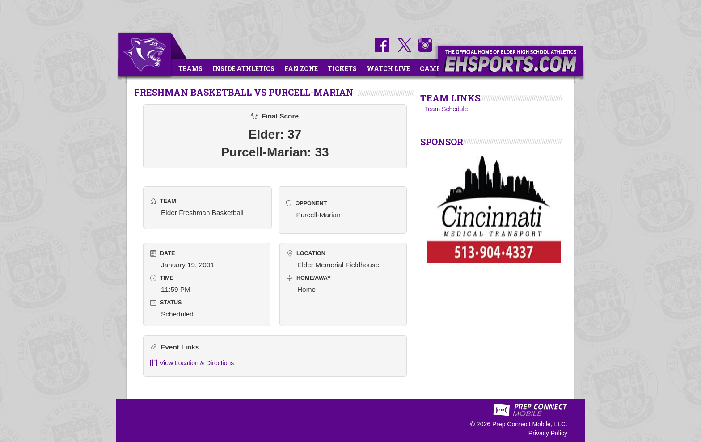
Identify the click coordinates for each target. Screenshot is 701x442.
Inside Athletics (243, 68)
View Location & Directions (192, 363)
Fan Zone (301, 68)
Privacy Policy (547, 433)
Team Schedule (446, 109)
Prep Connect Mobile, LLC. (529, 424)
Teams (190, 68)
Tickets (342, 68)
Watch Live (388, 68)
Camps (432, 68)
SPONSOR (441, 141)
